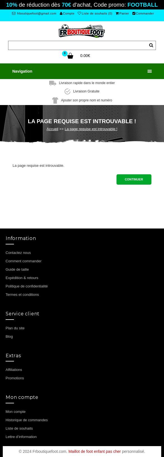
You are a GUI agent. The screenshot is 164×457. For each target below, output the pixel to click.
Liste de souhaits (19, 428)
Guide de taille (17, 269)
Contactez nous (18, 253)
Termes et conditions (22, 294)
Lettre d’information (21, 437)
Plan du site (15, 328)
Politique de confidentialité (27, 286)
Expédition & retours (22, 278)
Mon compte (16, 412)
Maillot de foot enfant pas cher (94, 451)
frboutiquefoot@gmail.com (34, 13)
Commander (143, 13)
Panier (122, 13)
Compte (67, 13)
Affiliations (14, 370)
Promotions (15, 378)
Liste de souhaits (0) (95, 13)
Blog (9, 336)
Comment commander (24, 261)
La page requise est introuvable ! (91, 129)
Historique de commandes (27, 420)
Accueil (52, 129)
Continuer (134, 179)
